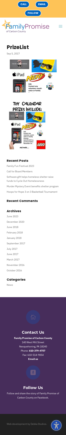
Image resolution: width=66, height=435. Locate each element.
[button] (56, 425)
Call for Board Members (20, 171)
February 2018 (15, 232)
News (10, 284)
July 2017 (12, 248)
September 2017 (16, 243)
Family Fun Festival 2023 (20, 166)
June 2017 (12, 254)
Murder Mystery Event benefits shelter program (33, 186)
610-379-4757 (37, 350)
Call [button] (23, 4)
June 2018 (12, 227)
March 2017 (13, 259)
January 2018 (14, 238)
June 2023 (12, 216)
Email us (33, 359)
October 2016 (14, 270)
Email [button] (42, 4)
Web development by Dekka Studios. (27, 424)
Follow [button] (33, 13)
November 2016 (15, 265)
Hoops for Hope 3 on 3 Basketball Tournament (32, 191)
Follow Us (33, 387)
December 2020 (15, 221)
